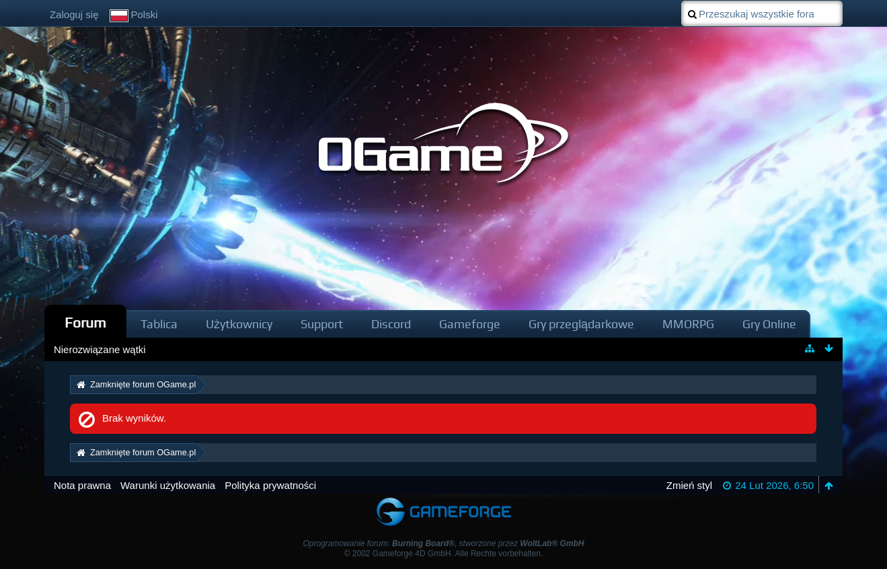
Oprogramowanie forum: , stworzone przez (443, 543)
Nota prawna (82, 485)
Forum (85, 322)
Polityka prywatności (270, 485)
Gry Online (769, 324)
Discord (391, 324)
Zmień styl (689, 485)
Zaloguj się (74, 14)
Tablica (159, 324)
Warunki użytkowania (167, 485)
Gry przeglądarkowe (581, 324)
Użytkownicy (239, 324)
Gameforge (469, 324)
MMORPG (688, 324)
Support (322, 324)
